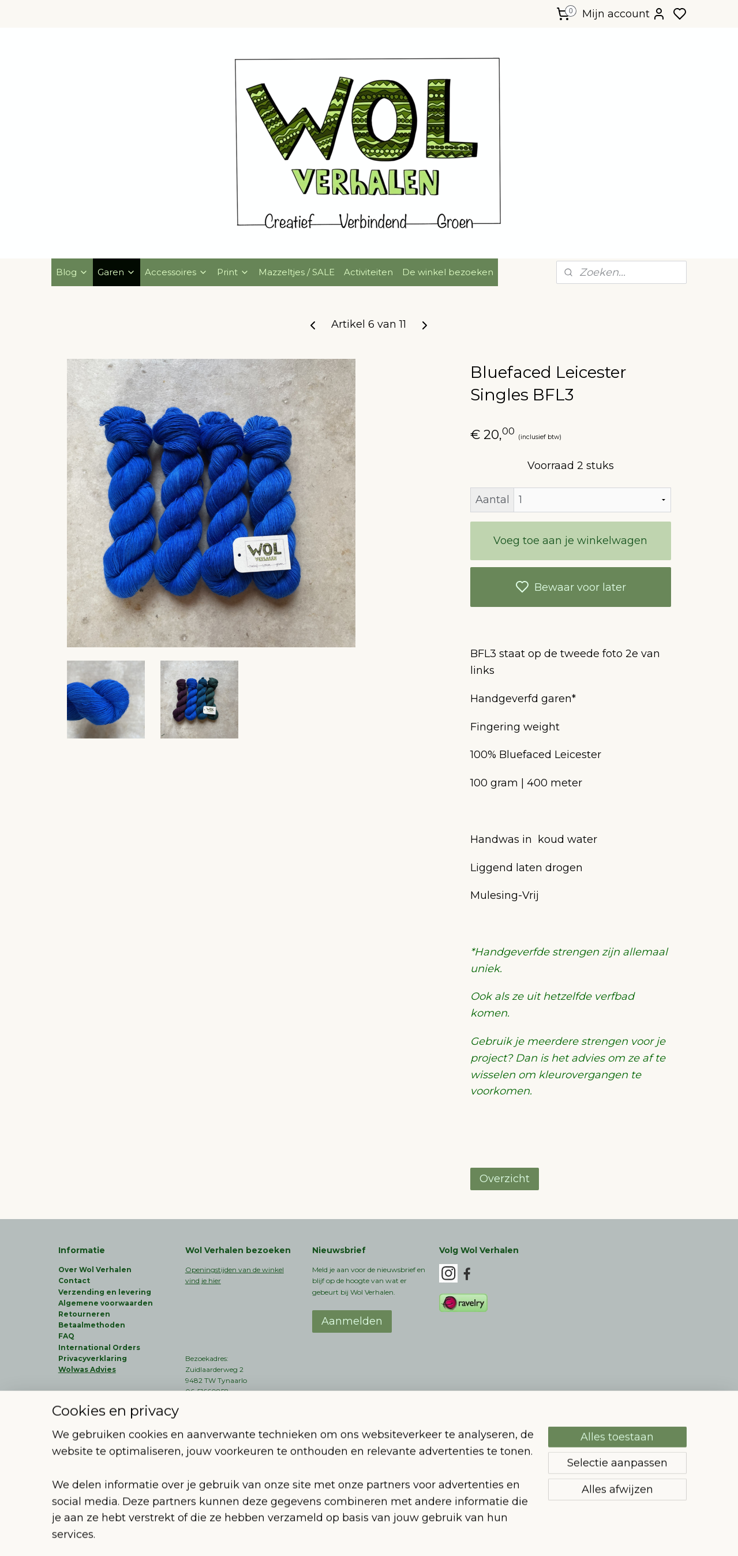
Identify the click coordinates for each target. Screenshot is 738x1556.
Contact (74, 1280)
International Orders (99, 1347)
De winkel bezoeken (447, 272)
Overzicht (504, 1178)
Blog (72, 272)
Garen (117, 272)
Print (233, 272)
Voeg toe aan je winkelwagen (571, 540)
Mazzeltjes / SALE (297, 272)
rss (427, 1535)
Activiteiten (368, 272)
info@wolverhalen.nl (219, 1435)
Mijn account (624, 14)
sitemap (406, 1535)
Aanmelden (352, 1321)
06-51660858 (207, 1391)
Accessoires (176, 272)
